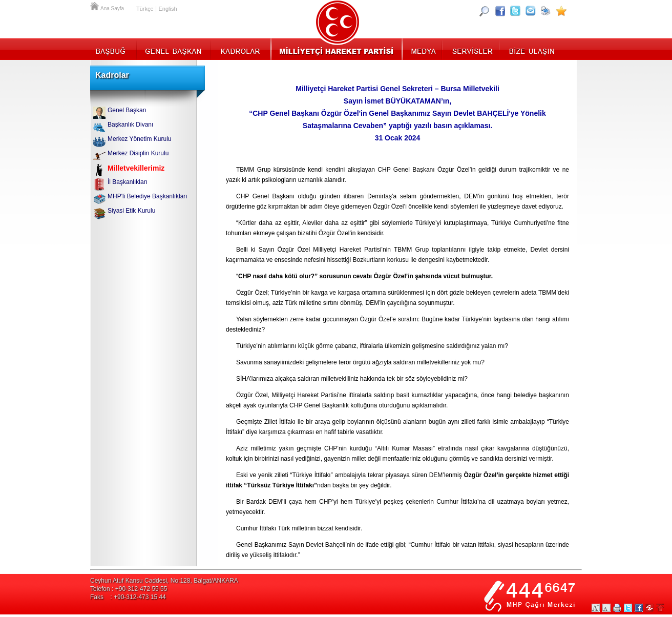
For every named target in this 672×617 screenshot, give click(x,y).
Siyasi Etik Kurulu (131, 210)
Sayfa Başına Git (660, 608)
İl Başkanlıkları (128, 182)
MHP (336, 48)
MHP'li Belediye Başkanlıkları (147, 196)
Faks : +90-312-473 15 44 (128, 597)
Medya (423, 48)
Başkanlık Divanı (130, 124)
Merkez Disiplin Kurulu (138, 153)
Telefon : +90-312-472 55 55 (128, 588)
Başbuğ (113, 48)
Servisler (471, 48)
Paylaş (649, 608)
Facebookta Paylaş (639, 608)
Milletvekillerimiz (136, 168)
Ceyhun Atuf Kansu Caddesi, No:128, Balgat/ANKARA (164, 580)
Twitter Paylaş (628, 608)
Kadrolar (240, 48)
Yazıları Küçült (606, 608)
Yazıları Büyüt (596, 608)
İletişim (530, 48)
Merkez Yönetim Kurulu (140, 138)
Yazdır (617, 608)
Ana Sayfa (95, 5)
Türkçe (145, 9)
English (167, 9)
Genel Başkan (174, 48)
